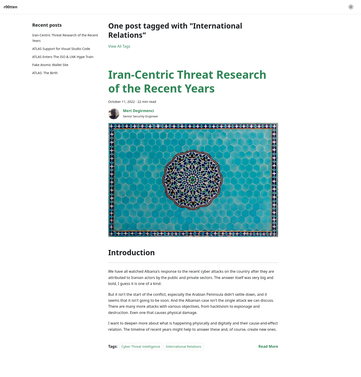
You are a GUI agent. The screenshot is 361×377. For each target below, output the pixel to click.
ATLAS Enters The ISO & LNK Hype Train (62, 57)
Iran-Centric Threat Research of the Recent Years (65, 38)
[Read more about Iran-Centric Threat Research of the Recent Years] (268, 346)
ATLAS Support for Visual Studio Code (61, 48)
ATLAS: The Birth (45, 73)
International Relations (183, 346)
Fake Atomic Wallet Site (50, 65)
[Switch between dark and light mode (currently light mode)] (351, 7)
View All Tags (119, 46)
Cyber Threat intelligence (140, 346)
